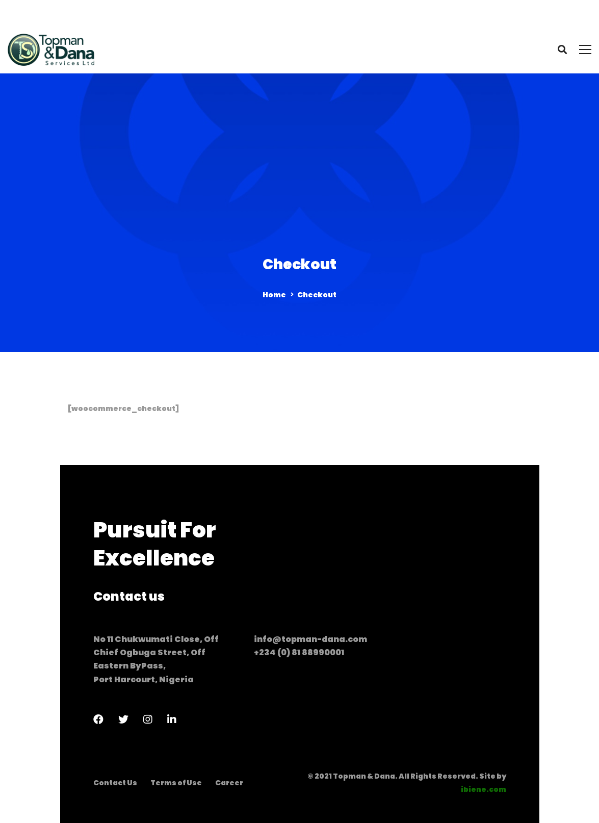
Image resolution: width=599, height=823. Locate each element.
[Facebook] (98, 719)
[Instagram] (148, 719)
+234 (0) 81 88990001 (299, 652)
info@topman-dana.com (310, 639)
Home (274, 295)
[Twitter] (123, 719)
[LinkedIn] (172, 719)
